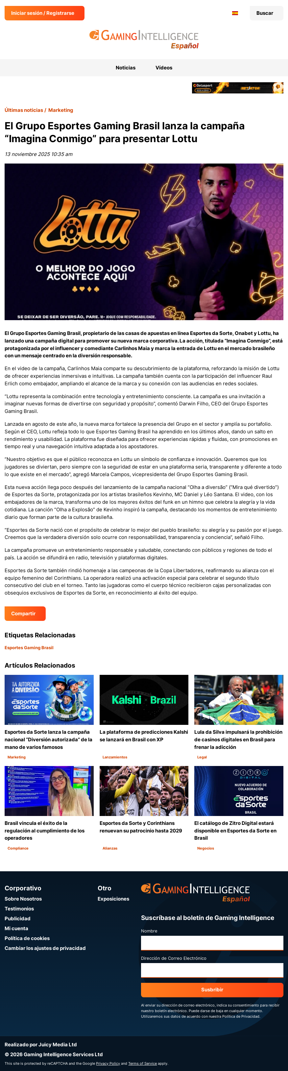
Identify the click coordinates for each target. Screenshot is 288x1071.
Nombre (149, 930)
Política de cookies (27, 938)
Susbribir (212, 989)
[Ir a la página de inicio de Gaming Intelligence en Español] (144, 40)
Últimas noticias (24, 110)
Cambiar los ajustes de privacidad (45, 948)
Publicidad (18, 918)
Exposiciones (113, 899)
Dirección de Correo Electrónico (173, 958)
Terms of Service (142, 1063)
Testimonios (19, 908)
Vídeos (164, 67)
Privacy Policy (108, 1063)
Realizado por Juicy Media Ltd (41, 1044)
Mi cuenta (16, 928)
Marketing (60, 110)
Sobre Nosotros (23, 899)
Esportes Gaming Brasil (29, 647)
